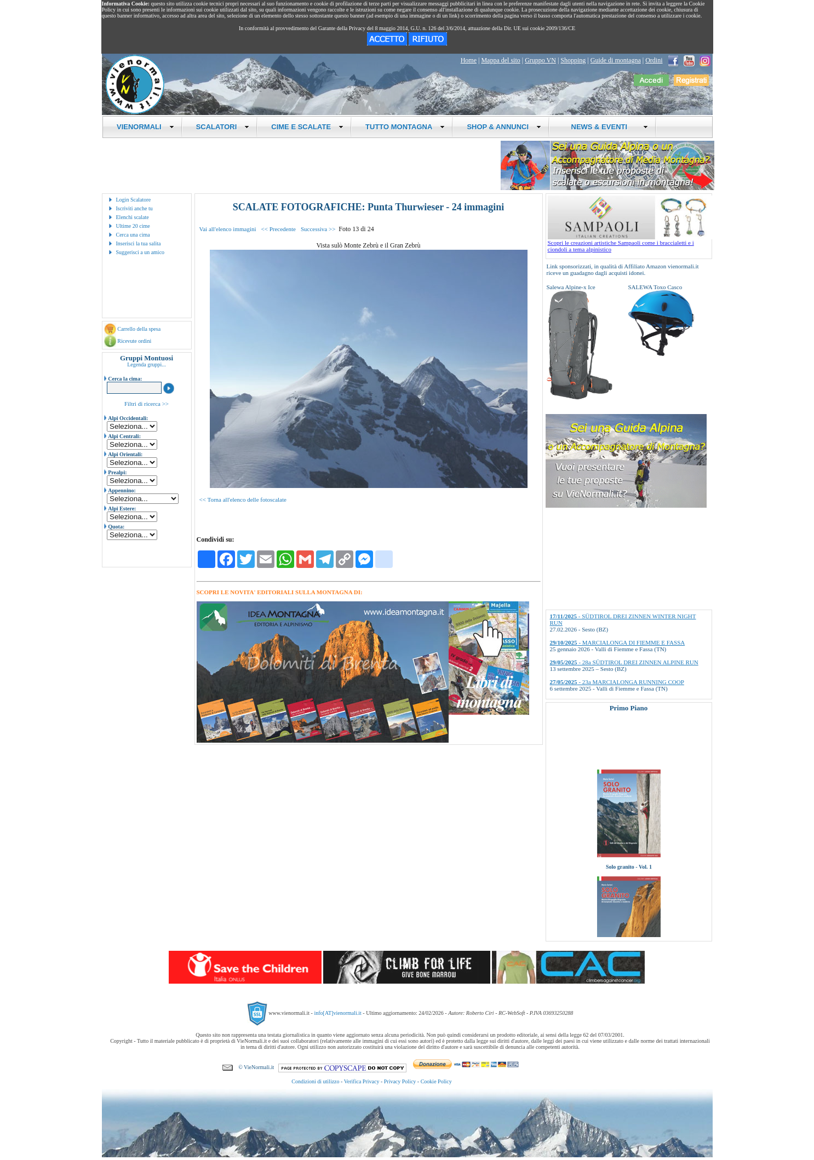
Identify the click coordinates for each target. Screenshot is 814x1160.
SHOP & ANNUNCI (504, 127)
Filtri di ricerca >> (146, 403)
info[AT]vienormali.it (337, 1013)
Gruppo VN (540, 60)
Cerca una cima (133, 235)
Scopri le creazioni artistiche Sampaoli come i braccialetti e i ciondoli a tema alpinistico (630, 243)
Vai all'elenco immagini (227, 229)
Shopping (573, 60)
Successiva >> (318, 229)
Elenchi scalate (132, 217)
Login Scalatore (133, 200)
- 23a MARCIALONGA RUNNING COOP (617, 682)
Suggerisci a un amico (140, 252)
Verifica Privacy (362, 1081)
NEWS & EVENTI (605, 127)
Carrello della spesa (138, 329)
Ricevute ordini (134, 341)
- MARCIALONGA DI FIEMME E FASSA (617, 642)
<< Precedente (278, 229)
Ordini (653, 60)
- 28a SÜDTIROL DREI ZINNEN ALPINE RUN (624, 662)
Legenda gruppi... (146, 364)
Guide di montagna (616, 60)
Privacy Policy (400, 1081)
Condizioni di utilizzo (315, 1081)
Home (469, 60)
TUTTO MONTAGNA (405, 127)
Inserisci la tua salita (138, 243)
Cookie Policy (436, 1081)
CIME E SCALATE (307, 127)
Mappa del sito (500, 60)
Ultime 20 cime (133, 226)
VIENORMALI (145, 127)
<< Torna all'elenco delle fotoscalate (242, 499)
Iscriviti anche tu (134, 208)
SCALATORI (223, 127)
